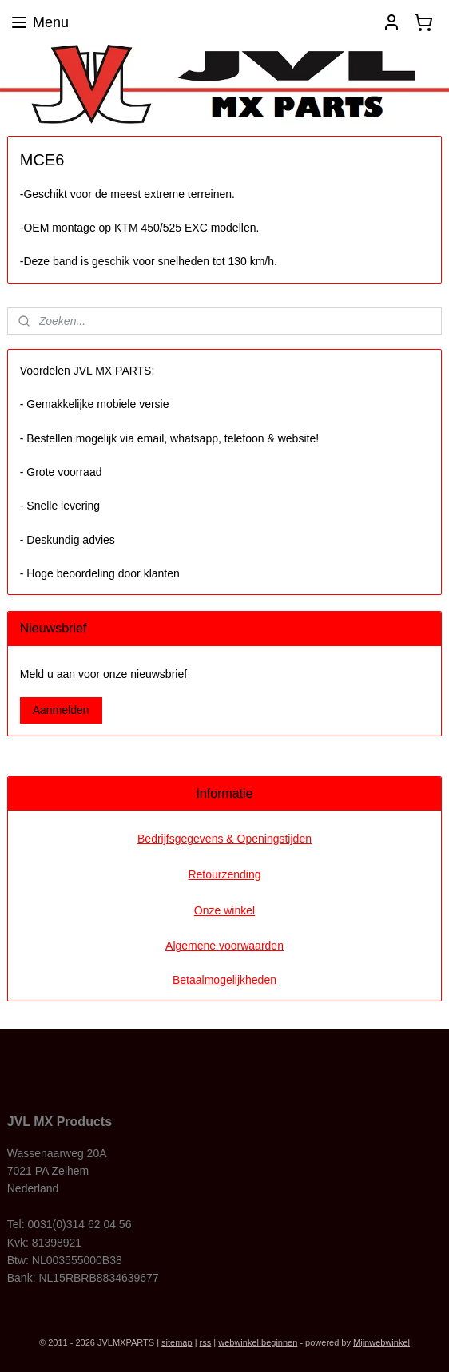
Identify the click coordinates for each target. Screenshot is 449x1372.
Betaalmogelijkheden (224, 979)
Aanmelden (61, 710)
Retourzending (224, 874)
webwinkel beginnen (257, 1342)
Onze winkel (224, 910)
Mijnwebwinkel (381, 1342)
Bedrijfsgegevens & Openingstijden (224, 838)
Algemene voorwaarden (224, 945)
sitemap (177, 1342)
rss (206, 1342)
